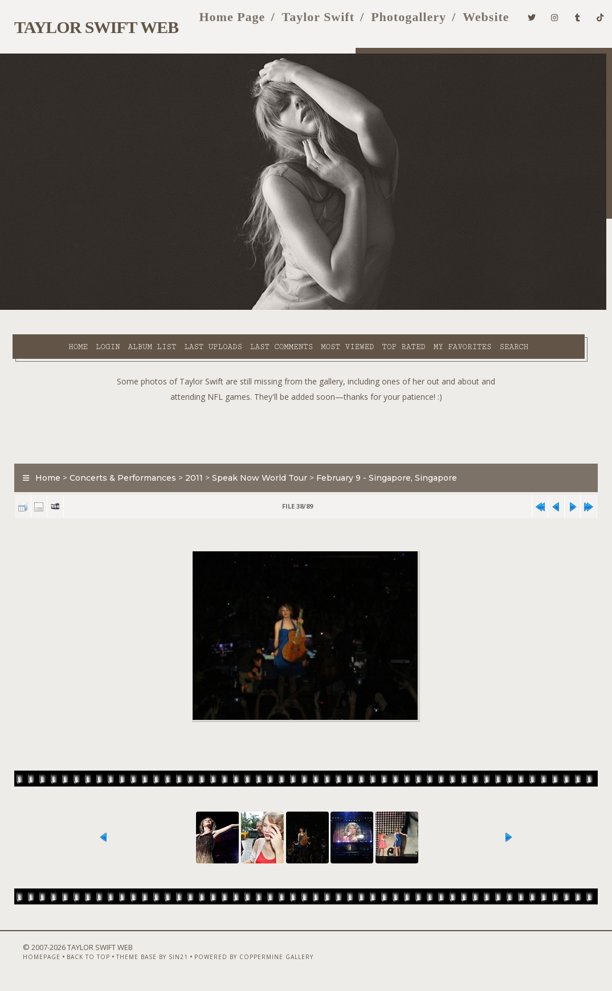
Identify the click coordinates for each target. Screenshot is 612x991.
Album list (122, 308)
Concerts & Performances (117, 465)
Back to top (71, 961)
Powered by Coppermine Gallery (237, 961)
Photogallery (393, 22)
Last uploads (183, 308)
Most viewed (317, 308)
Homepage (25, 961)
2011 (189, 465)
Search (248, 321)
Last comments (252, 308)
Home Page (216, 22)
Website (470, 22)
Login (78, 308)
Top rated (373, 308)
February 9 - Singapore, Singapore (381, 465)
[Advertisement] (306, 417)
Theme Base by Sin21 (136, 961)
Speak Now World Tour (254, 465)
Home (48, 308)
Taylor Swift (302, 22)
